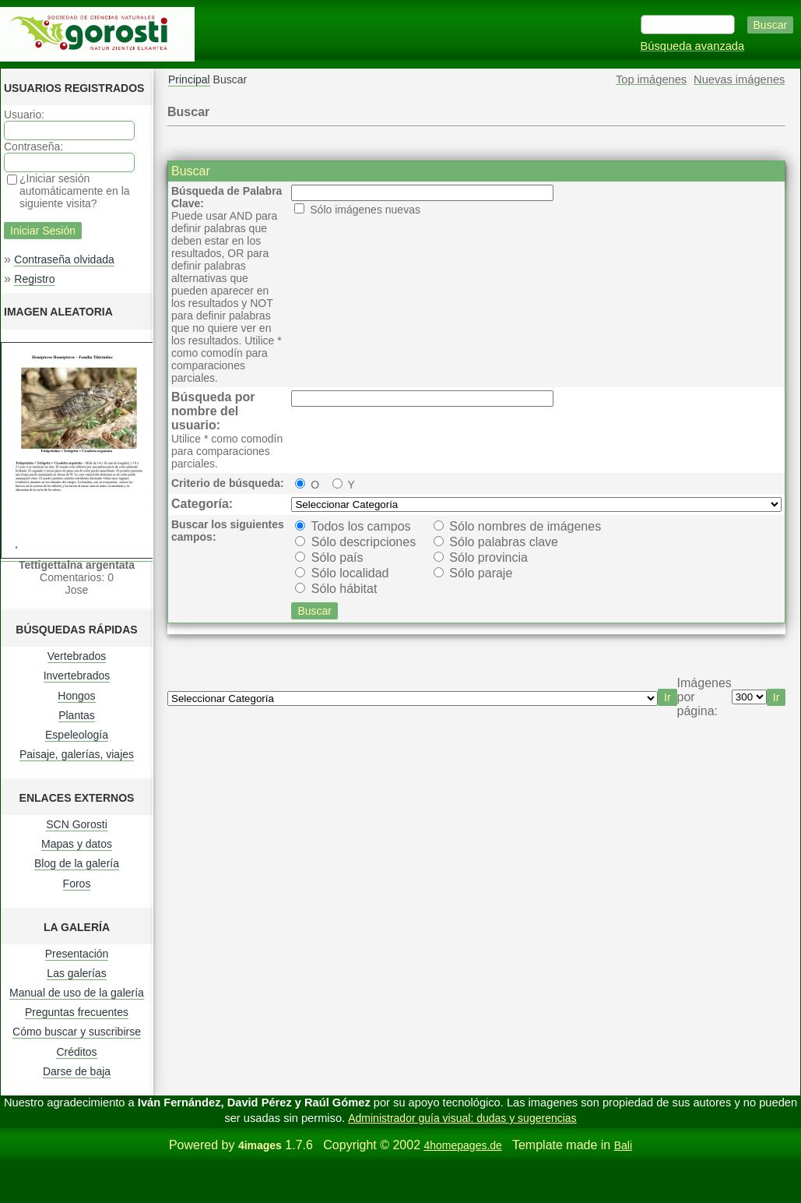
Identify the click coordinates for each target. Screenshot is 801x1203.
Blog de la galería (76, 863)
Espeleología (76, 735)
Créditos (76, 1052)
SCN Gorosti (76, 824)
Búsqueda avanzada (693, 46)
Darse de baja (77, 1071)
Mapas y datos (76, 844)
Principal (189, 79)
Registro (34, 279)
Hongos (76, 696)
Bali (623, 1145)
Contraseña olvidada (64, 259)
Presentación (77, 953)
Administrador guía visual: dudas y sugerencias (462, 1118)
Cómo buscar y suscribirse (76, 1031)
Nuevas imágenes (739, 79)
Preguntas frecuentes (76, 1012)
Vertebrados (77, 656)
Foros (77, 883)
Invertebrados (77, 675)
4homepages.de (462, 1145)
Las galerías (76, 973)
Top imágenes (651, 79)
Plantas (76, 715)
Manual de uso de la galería (76, 992)
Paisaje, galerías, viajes (76, 754)
